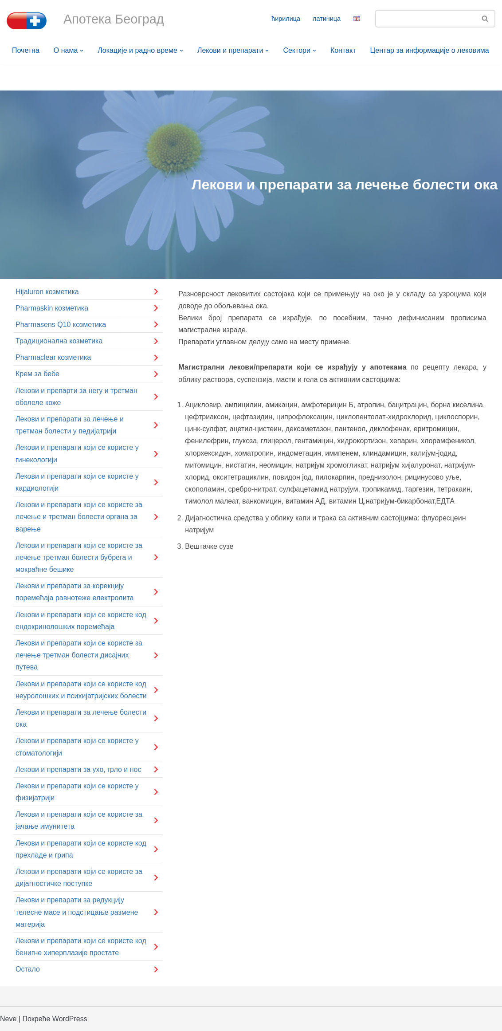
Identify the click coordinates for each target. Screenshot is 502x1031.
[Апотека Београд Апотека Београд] (27, 20)
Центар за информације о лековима (429, 50)
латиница (327, 18)
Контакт (343, 50)
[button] (81, 50)
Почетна (25, 50)
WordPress (69, 1019)
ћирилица (285, 18)
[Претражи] (425, 19)
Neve (8, 1019)
